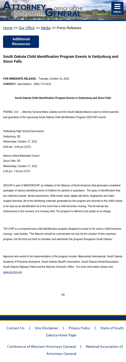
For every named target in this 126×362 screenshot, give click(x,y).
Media (46, 28)
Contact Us (15, 328)
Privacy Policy (79, 328)
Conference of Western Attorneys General (41, 346)
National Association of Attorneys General (84, 350)
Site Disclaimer (46, 328)
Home (7, 28)
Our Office (27, 28)
